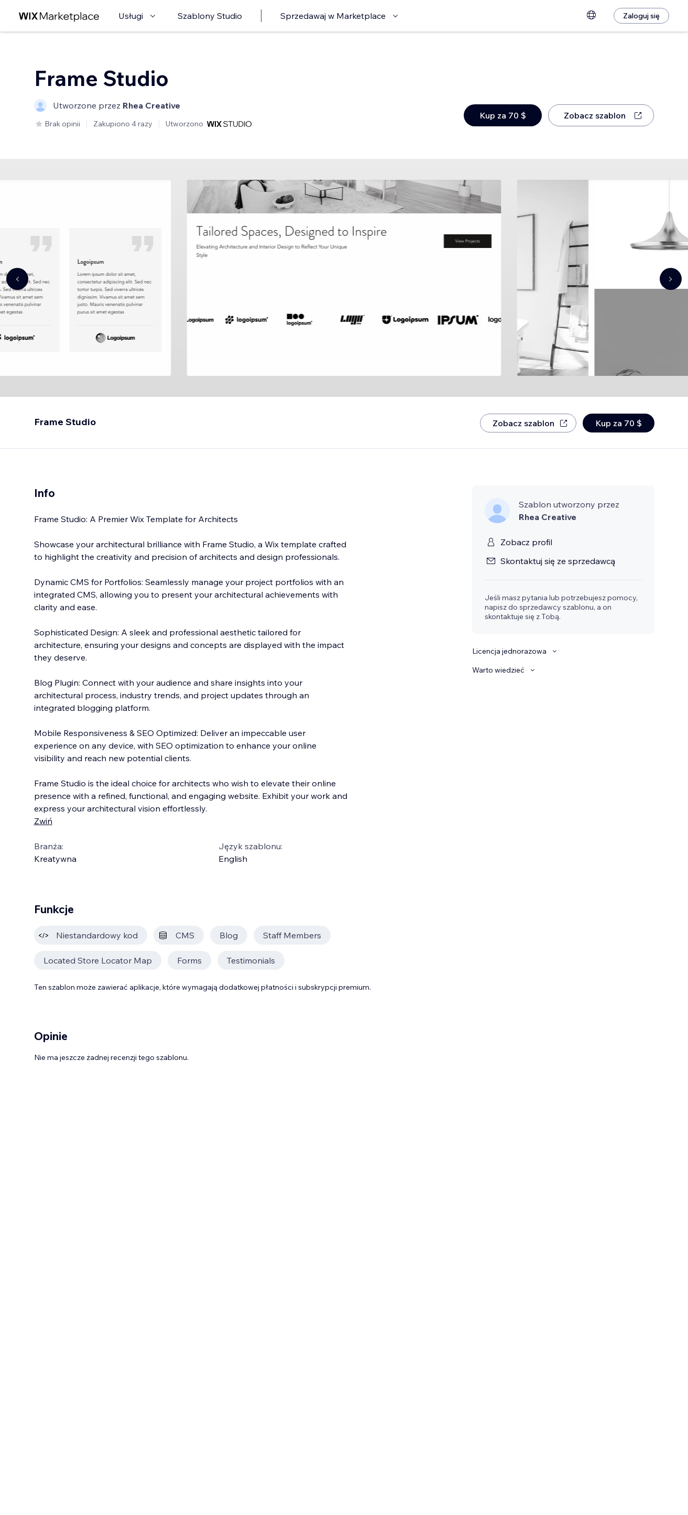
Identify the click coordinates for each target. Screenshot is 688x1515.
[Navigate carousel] (17, 279)
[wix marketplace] (59, 16)
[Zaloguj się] (641, 16)
